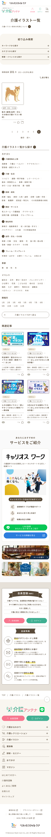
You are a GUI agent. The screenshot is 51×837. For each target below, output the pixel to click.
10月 (9, 306)
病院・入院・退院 (20, 197)
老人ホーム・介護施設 (11, 211)
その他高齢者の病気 (39, 200)
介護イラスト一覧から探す (17, 147)
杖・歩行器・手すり (29, 226)
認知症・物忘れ (22, 200)
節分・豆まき (21, 280)
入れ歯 (18, 230)
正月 (11, 280)
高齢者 (4, 164)
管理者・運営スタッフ (11, 167)
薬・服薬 (26, 185)
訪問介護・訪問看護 (10, 215)
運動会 (35, 287)
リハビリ (5, 178)
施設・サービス (11, 207)
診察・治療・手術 (38, 197)
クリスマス (18, 290)
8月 (41, 302)
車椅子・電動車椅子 (10, 226)
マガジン (8, 767)
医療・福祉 (6, 197)
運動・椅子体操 (18, 178)
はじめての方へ (9, 775)
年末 (27, 290)
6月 (30, 302)
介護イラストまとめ (9, 353)
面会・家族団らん (9, 182)
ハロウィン (6, 290)
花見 (13, 283)
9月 (3, 306)
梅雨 (3, 287)
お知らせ (37, 256)
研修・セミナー (11, 753)
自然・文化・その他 (9, 108)
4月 (19, 302)
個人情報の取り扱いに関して (20, 814)
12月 (22, 306)
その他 (25, 244)
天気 (15, 241)
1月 (3, 302)
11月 (16, 306)
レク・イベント (33, 178)
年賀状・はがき (8, 256)
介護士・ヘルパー (17, 164)
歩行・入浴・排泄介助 (11, 185)
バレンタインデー (37, 280)
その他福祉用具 (29, 230)
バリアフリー (7, 230)
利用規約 (39, 814)
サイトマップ (8, 796)
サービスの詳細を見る (25, 535)
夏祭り (17, 287)
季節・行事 (6, 241)
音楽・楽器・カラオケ (11, 244)
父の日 (40, 283)
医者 (3, 200)
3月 (14, 302)
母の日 (32, 283)
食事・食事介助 (25, 182)
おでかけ (8, 760)
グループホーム (27, 215)
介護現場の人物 (11, 159)
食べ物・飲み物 (36, 241)
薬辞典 (7, 746)
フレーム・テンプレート (15, 251)
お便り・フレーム (24, 256)
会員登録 (32, 10)
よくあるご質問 (9, 785)
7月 (35, 302)
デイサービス (28, 211)
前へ (28, 137)
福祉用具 (9, 221)
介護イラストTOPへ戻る (25, 315)
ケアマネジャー (33, 164)
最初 (22, 137)
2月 (8, 302)
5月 (25, 302)
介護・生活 (10, 174)
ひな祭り (5, 283)
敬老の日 (25, 287)
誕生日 (4, 280)
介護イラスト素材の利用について (14, 26)
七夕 (10, 287)
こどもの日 (22, 283)
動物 (21, 241)
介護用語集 (7, 780)
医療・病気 (10, 192)
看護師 (10, 200)
